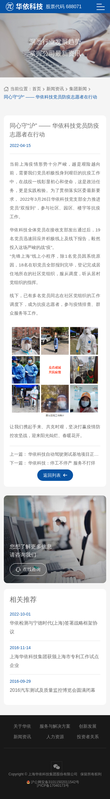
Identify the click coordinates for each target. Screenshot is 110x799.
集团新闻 (78, 88)
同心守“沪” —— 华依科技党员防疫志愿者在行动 (50, 96)
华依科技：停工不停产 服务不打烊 (61, 463)
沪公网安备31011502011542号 (52, 782)
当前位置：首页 (22, 88)
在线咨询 (28, 569)
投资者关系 (88, 736)
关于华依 (22, 726)
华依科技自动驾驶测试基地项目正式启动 (64, 454)
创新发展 (88, 726)
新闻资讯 (55, 88)
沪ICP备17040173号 (53, 785)
